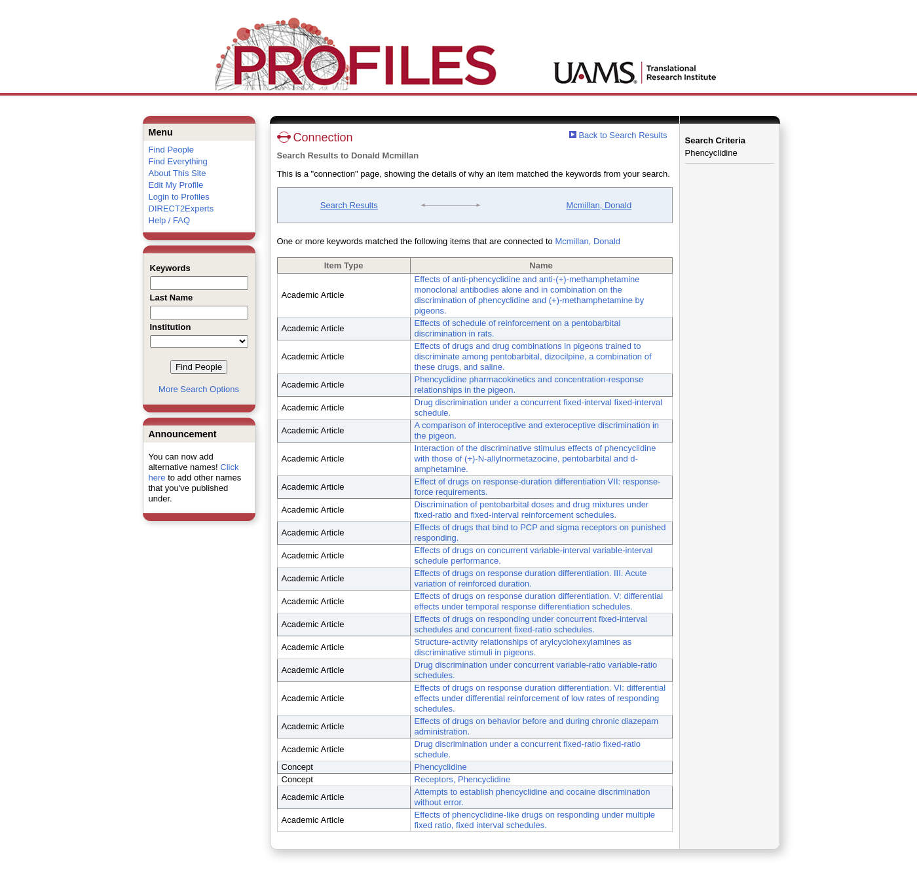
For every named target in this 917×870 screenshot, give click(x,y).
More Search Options (199, 389)
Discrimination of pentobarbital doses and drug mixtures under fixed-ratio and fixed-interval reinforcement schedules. (532, 509)
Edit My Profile (176, 185)
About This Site (177, 173)
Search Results (349, 205)
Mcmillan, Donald (598, 205)
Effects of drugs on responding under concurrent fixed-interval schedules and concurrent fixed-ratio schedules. (531, 624)
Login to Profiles (179, 197)
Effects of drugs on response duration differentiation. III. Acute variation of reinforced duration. (531, 578)
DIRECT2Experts (181, 208)
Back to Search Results (618, 135)
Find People (171, 149)
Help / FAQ (170, 220)
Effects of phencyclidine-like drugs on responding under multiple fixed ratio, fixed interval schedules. (535, 820)
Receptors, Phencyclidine (463, 779)
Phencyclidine (441, 767)
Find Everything (178, 161)
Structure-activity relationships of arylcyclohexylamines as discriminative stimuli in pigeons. (523, 647)
